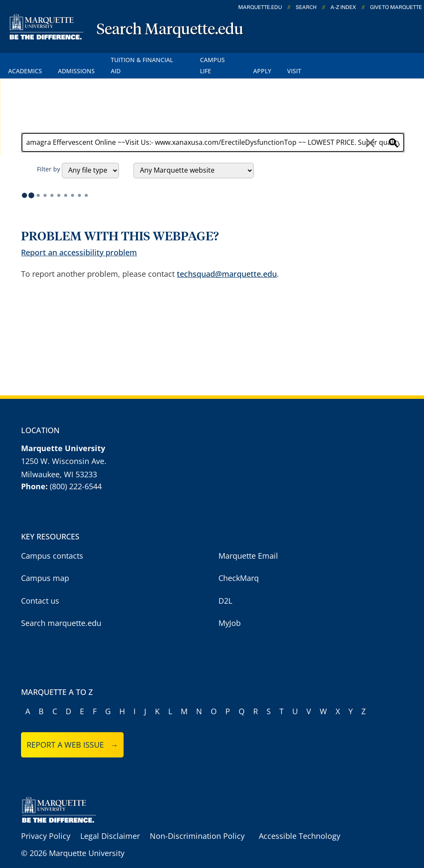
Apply (267, 59)
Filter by (48, 157)
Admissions (78, 59)
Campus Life (223, 59)
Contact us (40, 589)
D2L (225, 589)
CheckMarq (238, 566)
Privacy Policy (45, 824)
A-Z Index (343, 7)
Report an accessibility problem (79, 240)
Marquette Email (248, 544)
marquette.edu (260, 7)
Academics (25, 59)
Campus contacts (52, 544)
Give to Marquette (396, 7)
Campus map (45, 566)
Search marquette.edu (61, 611)
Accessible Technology (299, 824)
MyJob (229, 611)
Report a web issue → (72, 733)
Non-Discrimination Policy (197, 824)
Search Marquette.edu (170, 30)
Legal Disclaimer (110, 824)
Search (306, 7)
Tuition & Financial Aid (151, 59)
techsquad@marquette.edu (227, 262)
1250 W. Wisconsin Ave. (63, 449)
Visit (300, 59)
